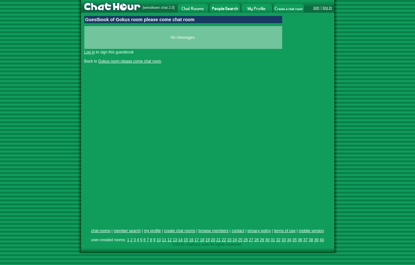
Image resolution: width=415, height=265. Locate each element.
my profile (152, 230)
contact (238, 230)
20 (213, 240)
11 (164, 240)
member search (127, 230)
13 (175, 240)
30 (267, 240)
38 (311, 240)
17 (197, 240)
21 (218, 240)
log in (327, 8)
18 (202, 240)
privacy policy (259, 230)
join (316, 8)
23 (229, 240)
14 (180, 240)
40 (322, 240)
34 (289, 240)
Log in (89, 52)
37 (305, 240)
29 (262, 240)
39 (316, 240)
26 (245, 240)
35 (294, 240)
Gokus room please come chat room (129, 61)
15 (186, 240)
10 (159, 240)
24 (235, 240)
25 (240, 240)
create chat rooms (179, 230)
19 (207, 240)
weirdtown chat (156, 7)
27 (251, 240)
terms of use (285, 230)
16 (191, 240)
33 (284, 240)
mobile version (311, 230)
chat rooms (100, 230)
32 (278, 240)
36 (300, 240)
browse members (213, 230)
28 (256, 240)
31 (273, 240)
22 (224, 240)
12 (169, 240)
